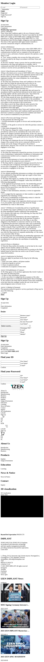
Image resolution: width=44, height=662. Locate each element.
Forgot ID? (4, 13)
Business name (25, 315)
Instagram (4, 568)
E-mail (22, 330)
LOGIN (3, 413)
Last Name (24, 324)
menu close (4, 495)
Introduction (4, 392)
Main (2, 353)
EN (2, 418)
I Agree (4, 292)
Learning (3, 404)
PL (2, 422)
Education (4, 402)
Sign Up (3, 16)
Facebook (4, 571)
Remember (5, 9)
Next (2, 294)
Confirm (3, 367)
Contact (3, 408)
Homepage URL (25, 328)
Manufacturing (5, 394)
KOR (2, 423)
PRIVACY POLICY (7, 562)
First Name (24, 319)
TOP (2, 561)
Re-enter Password (26, 322)
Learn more (4, 549)
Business (3, 396)
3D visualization (6, 411)
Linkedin (3, 573)
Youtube (3, 569)
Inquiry (3, 409)
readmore (3, 582)
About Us (4, 391)
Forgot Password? (6, 15)
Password (23, 317)
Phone (22, 332)
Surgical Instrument (7, 401)
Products (3, 397)
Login (3, 11)
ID (21, 375)
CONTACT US (5, 564)
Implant (3, 399)
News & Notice (5, 406)
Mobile (23, 334)
